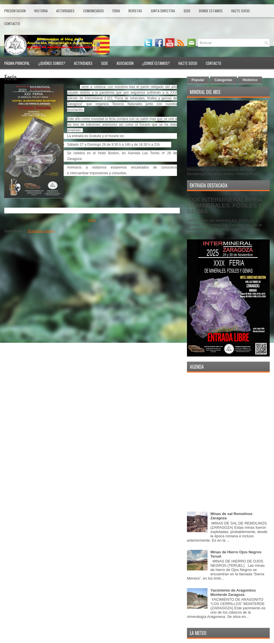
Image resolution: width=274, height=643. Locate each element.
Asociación (125, 63)
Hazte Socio (240, 10)
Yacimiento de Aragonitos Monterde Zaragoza (233, 592)
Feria (116, 10)
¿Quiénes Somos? (51, 63)
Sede (187, 10)
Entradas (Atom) (41, 231)
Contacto (12, 23)
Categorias (223, 80)
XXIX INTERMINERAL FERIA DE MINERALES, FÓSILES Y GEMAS (224, 205)
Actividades (65, 10)
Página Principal (17, 63)
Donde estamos (211, 10)
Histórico (250, 80)
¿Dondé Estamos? (156, 63)
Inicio (92, 220)
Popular (198, 80)
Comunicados (93, 10)
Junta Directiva (163, 10)
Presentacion (15, 10)
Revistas (135, 10)
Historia (41, 10)
